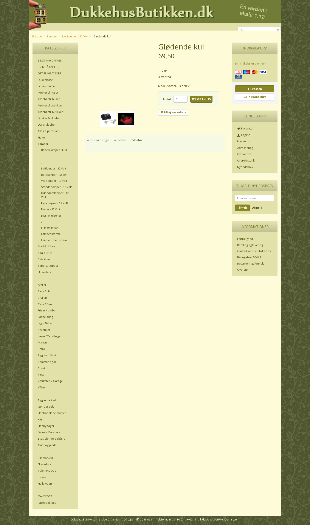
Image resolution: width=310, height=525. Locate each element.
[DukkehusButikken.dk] (155, 14)
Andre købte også (98, 140)
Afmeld (257, 207)
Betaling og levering (250, 245)
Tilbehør (137, 140)
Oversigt (242, 269)
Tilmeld (242, 207)
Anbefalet (120, 140)
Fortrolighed (245, 239)
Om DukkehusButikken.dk (254, 251)
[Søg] (278, 30)
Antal (167, 99)
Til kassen (255, 89)
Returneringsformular (251, 263)
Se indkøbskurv (254, 97)
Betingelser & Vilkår (250, 257)
